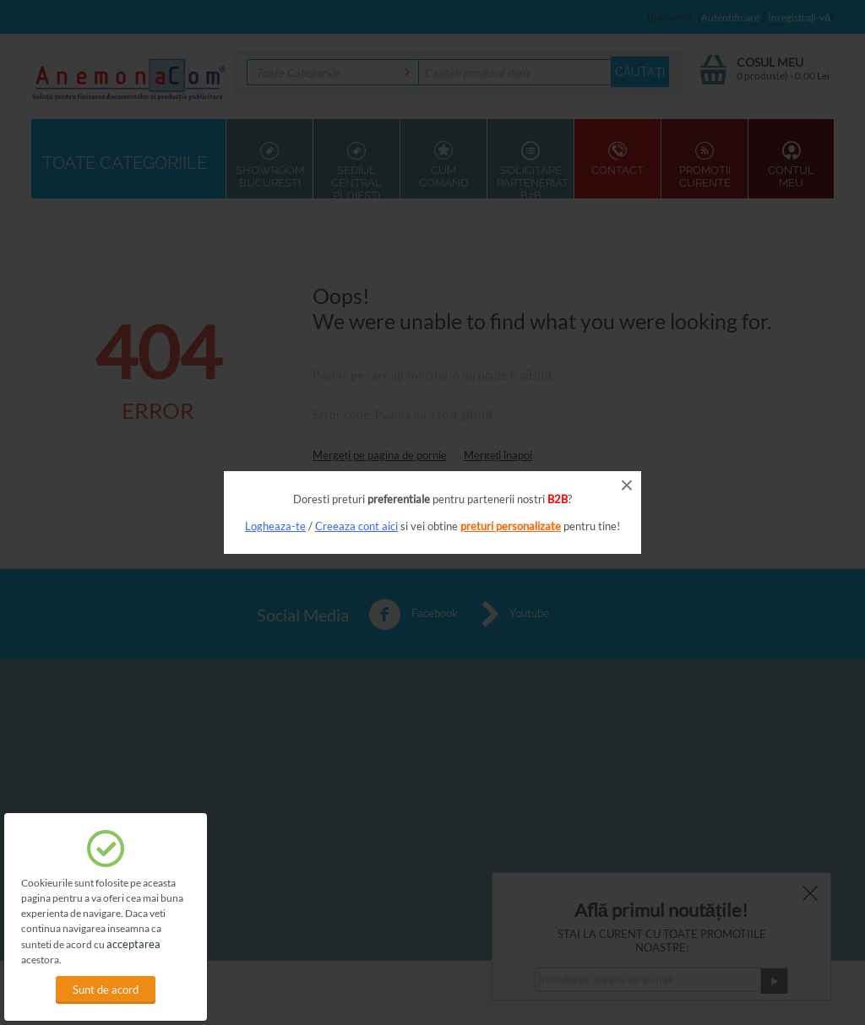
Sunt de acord (106, 989)
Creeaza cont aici (356, 526)
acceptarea (133, 944)
